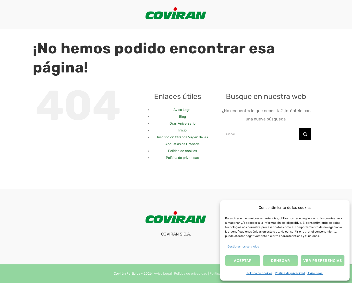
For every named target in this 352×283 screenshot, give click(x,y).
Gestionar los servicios (243, 246)
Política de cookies (259, 273)
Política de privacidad (290, 273)
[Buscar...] (260, 134)
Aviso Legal (315, 273)
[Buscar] (305, 134)
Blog (182, 117)
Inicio (182, 130)
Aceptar (243, 261)
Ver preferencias (322, 261)
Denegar (280, 261)
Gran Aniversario (182, 123)
